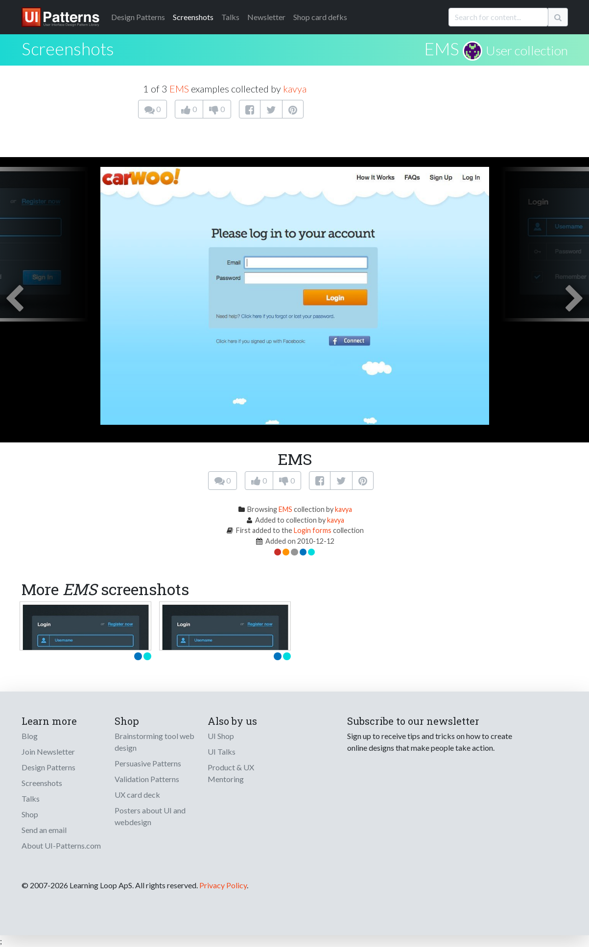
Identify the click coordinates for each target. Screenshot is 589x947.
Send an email (44, 829)
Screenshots (193, 17)
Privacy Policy (223, 885)
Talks (230, 17)
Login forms (312, 530)
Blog (30, 735)
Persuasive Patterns (148, 763)
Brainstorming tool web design (154, 741)
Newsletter (266, 17)
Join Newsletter (48, 751)
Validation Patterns (147, 779)
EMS (441, 48)
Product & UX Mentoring (231, 773)
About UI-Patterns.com (61, 845)
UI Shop (221, 735)
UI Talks (222, 751)
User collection (527, 50)
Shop (30, 814)
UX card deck (137, 794)
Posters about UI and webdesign (150, 816)
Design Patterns (48, 767)
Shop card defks (320, 17)
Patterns (138, 17)
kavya (294, 88)
